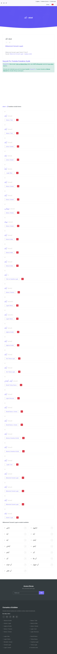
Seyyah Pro (6, 64)
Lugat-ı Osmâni (7, 647)
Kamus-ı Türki (9, 120)
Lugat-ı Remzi (9, 305)
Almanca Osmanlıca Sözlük (12, 438)
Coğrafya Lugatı (33, 642)
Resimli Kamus (33, 636)
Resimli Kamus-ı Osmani (11, 411)
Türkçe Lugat (33, 644)
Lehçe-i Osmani (10, 146)
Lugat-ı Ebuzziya (10, 398)
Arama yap (53, 1)
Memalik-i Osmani (7, 642)
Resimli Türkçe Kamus (11, 385)
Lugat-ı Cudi (9, 464)
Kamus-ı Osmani (10, 186)
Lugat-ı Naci (9, 173)
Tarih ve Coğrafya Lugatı (12, 279)
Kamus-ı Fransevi (10, 292)
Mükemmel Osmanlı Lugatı (14, 46)
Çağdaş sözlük (28, 54)
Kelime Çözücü (44, 1)
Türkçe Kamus (33, 639)
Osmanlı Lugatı (7, 644)
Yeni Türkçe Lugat (10, 358)
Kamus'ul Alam (9, 239)
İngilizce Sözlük (10, 332)
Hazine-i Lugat (9, 517)
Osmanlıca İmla (33, 647)
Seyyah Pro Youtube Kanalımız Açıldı (16, 61)
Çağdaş (37, 1)
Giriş (47, 4)
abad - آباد (5, 106)
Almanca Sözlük (7, 620)
